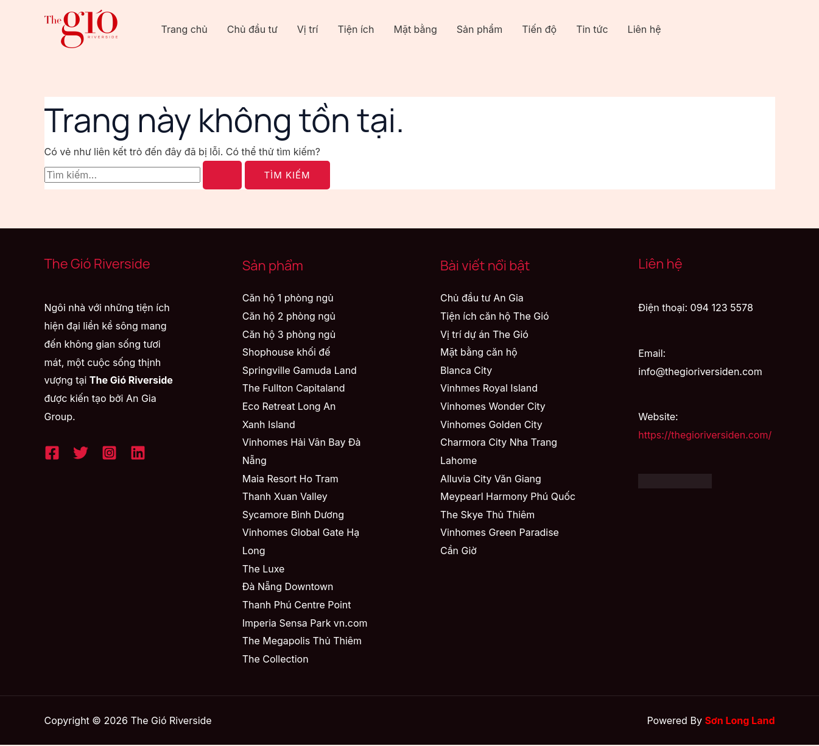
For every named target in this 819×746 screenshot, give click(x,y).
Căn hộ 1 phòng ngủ (288, 298)
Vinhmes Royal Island (489, 388)
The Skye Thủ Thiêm (487, 515)
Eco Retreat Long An (289, 407)
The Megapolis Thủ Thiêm (302, 642)
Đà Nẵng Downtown (288, 588)
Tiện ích (355, 29)
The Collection (275, 659)
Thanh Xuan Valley (285, 497)
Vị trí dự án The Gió (484, 334)
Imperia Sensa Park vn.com (305, 624)
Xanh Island (268, 424)
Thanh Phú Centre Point (296, 605)
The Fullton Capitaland (293, 388)
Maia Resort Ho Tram (290, 479)
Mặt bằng (415, 29)
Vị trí (307, 29)
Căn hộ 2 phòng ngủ (289, 316)
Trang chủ (184, 29)
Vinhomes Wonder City (493, 407)
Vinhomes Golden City (491, 424)
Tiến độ (539, 29)
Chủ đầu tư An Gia (482, 298)
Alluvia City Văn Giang (490, 479)
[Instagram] (109, 452)
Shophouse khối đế (286, 352)
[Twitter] (80, 452)
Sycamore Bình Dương (293, 515)
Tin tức (592, 29)
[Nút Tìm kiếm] (222, 175)
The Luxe (263, 569)
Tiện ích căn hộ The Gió (494, 316)
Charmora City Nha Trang (499, 443)
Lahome (458, 461)
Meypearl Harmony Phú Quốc (508, 497)
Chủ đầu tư (252, 29)
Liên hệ (644, 29)
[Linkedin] (138, 452)
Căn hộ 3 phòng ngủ (289, 334)
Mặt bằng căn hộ (479, 352)
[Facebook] (52, 452)
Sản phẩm (479, 29)
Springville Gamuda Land (299, 370)
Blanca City (466, 370)
